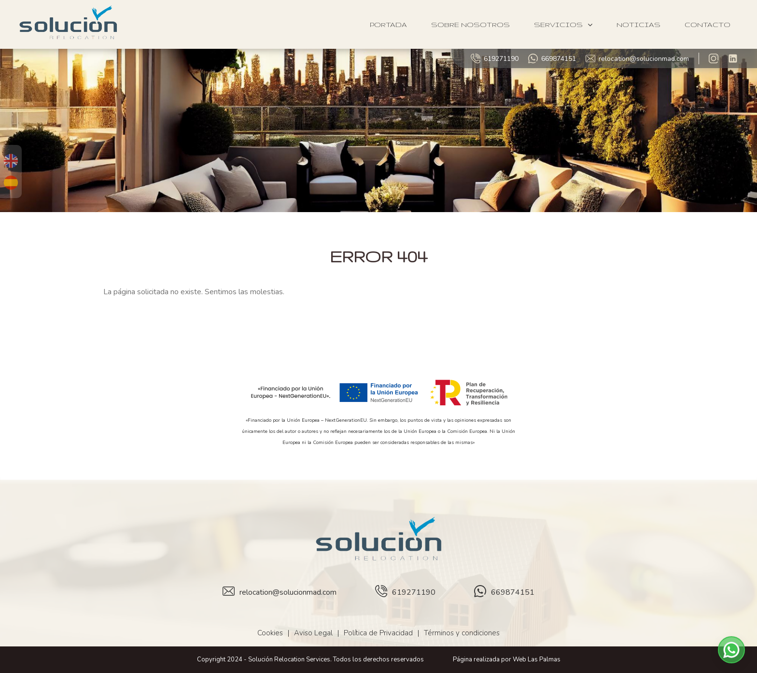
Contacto (707, 25)
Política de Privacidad (378, 633)
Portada (388, 25)
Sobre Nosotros (470, 25)
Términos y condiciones (462, 633)
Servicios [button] (563, 25)
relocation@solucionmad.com (637, 58)
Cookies (270, 633)
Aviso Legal (313, 633)
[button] (731, 649)
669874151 (552, 58)
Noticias (638, 25)
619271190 (495, 58)
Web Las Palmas (537, 659)
